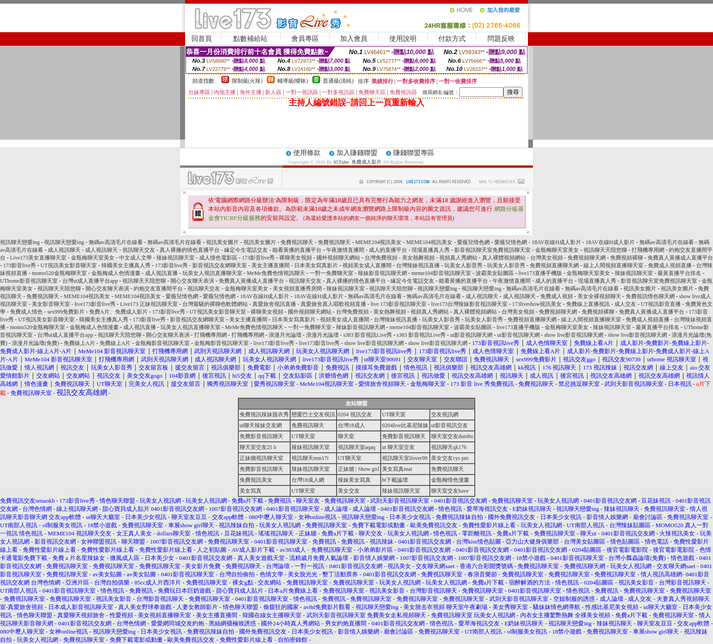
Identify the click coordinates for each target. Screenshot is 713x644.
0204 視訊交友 (355, 414)
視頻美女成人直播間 (367, 265)
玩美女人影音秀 (463, 265)
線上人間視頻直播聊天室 (613, 265)
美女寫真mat (397, 469)
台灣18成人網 (307, 480)
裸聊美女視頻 (295, 258)
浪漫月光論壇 (285, 335)
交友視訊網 (444, 414)
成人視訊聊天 (64, 250)
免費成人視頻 (556, 296)
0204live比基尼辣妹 (405, 425)
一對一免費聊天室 (331, 273)
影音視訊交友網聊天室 (219, 265)
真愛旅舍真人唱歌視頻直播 (333, 304)
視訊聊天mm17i (310, 458)
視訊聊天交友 (138, 250)
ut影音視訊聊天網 (471, 335)
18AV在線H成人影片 (556, 242)
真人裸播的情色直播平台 (190, 250)
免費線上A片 (79, 343)
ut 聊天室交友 (398, 447)
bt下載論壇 (395, 480)
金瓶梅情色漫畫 (450, 480)
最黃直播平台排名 (679, 273)
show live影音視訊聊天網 (573, 335)
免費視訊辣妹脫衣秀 (264, 414)
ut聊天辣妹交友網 (261, 425)
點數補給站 (250, 38)
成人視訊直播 (161, 273)
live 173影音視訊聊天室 (399, 304)
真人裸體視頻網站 (504, 258)
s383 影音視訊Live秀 (367, 335)
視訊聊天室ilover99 (404, 458)
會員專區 (305, 38)
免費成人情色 (26, 312)
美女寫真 (250, 491)
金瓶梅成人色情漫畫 (116, 273)
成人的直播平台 (388, 250)
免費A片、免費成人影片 (118, 312)
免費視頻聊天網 (586, 258)
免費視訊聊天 (297, 242)
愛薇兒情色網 (473, 242)
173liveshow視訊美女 (537, 304)
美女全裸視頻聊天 (599, 296)
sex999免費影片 (66, 312)
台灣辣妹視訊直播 (418, 265)
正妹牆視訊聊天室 (261, 458)
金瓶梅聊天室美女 (557, 250)
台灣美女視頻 (546, 258)
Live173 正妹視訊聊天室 (149, 304)
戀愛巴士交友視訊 (313, 414)
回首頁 (201, 38)
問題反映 (501, 38)
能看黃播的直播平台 (296, 250)
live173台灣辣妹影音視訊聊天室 (469, 304)
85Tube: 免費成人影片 (358, 162)
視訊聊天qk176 (449, 447)
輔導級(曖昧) (292, 81)
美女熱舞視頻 (418, 258)
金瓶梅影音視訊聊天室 (162, 343)
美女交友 (349, 491)
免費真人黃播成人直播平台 (680, 258)
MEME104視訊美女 (378, 242)
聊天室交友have (450, 491)
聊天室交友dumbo (452, 436)
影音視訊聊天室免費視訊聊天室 (492, 250)
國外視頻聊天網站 (338, 258)
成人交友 (625, 304)
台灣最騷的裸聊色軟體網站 (215, 304)
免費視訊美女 (256, 480)
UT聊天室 (394, 414)
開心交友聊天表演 (192, 281)
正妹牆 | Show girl (358, 469)
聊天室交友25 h (258, 447)
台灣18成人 (351, 425)
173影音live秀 (258, 258)
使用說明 (403, 38)
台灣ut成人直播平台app (90, 281)
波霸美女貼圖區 (495, 273)
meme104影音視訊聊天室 (441, 273)
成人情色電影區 (218, 258)
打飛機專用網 (648, 250)
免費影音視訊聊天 (261, 436)
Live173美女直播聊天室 (38, 258)
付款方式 (452, 38)
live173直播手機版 (540, 273)
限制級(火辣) (247, 81)
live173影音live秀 (95, 304)
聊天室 (346, 436)
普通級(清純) (338, 81)
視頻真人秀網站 (458, 258)
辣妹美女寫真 (354, 480)
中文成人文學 (135, 258)
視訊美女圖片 (222, 242)
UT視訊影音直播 (661, 304)
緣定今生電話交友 (246, 250)
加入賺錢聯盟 (356, 152)
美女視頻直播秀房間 (297, 288)
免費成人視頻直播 (670, 265)
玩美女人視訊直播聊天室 (212, 273)
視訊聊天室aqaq (357, 447)
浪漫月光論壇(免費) (35, 343)
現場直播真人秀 (431, 250)
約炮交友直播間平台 (158, 288)
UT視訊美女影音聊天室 (68, 265)
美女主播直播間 (270, 265)
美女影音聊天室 (51, 304)
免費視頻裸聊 (626, 258)
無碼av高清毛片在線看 (116, 242)
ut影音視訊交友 (449, 425)
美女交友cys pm (449, 458)
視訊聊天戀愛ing (20, 242)
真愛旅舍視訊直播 (274, 304)
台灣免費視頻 (381, 258)
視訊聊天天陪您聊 (605, 250)
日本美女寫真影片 (316, 265)
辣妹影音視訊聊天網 (382, 273)
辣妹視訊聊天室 (175, 258)
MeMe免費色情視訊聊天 (276, 273)
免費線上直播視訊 (588, 304)
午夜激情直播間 (345, 250)
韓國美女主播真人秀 (126, 265)
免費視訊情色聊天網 (650, 296)
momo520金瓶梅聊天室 (59, 273)
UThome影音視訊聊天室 (29, 281)
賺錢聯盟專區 (413, 152)
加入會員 (353, 38)
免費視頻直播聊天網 (554, 265)
